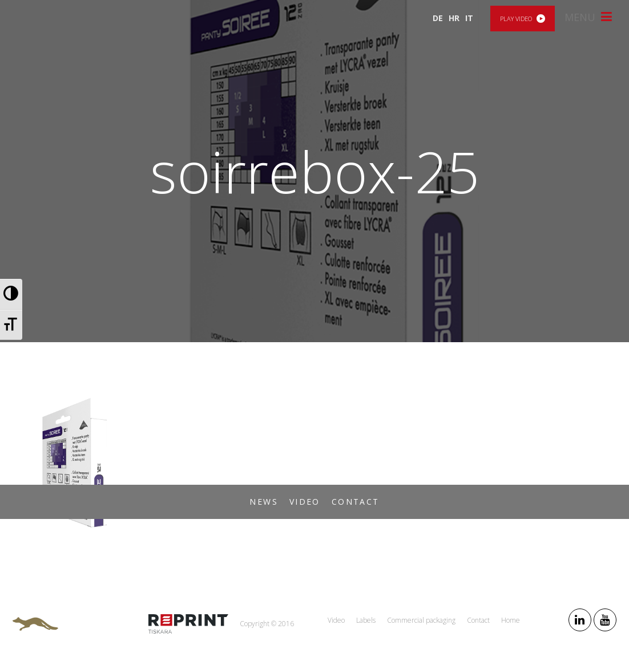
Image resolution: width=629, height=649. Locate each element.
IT (469, 18)
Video (304, 501)
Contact (356, 501)
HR (454, 18)
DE (438, 18)
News (263, 501)
